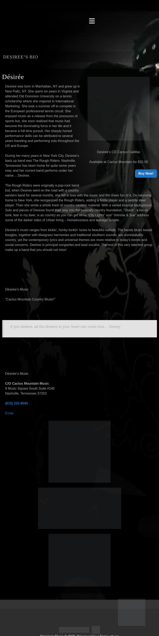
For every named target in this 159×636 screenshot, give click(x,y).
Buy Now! (146, 173)
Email (9, 413)
